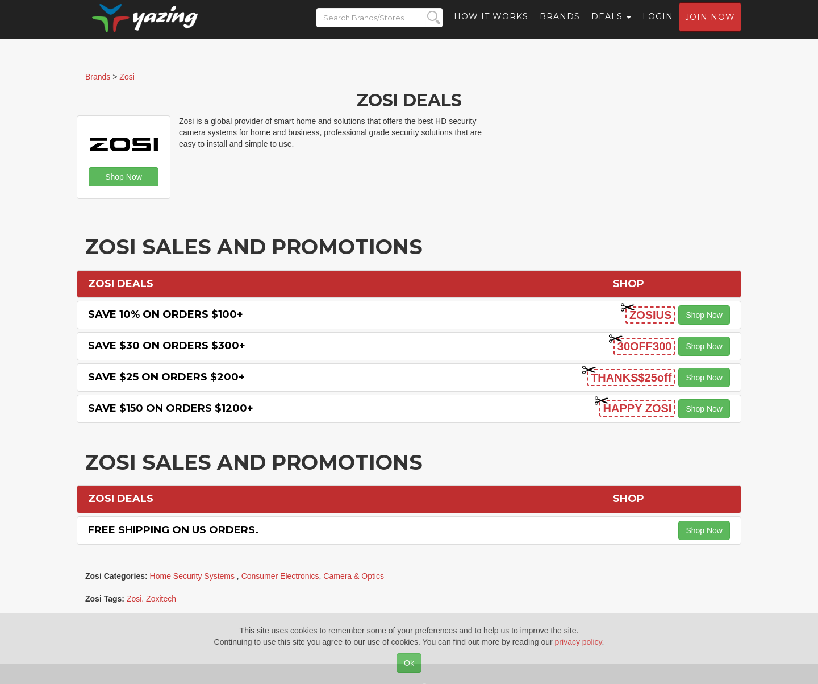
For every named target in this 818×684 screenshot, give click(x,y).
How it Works (491, 25)
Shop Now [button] (123, 176)
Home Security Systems (193, 576)
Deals (611, 25)
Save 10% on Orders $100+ (165, 314)
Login (657, 25)
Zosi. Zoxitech (151, 598)
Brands (560, 25)
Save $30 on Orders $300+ (166, 345)
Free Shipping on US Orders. (173, 530)
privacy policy (578, 641)
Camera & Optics (353, 576)
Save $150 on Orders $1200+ (170, 408)
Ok (409, 663)
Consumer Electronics (280, 576)
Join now (710, 26)
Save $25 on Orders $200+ (166, 377)
